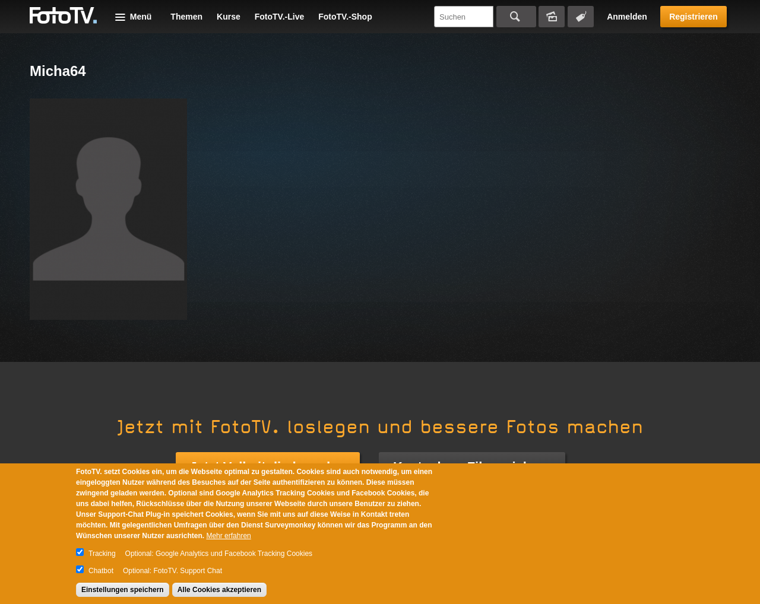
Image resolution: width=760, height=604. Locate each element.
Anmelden (627, 16)
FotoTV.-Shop (345, 16)
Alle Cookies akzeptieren (219, 590)
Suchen (516, 16)
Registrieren (693, 16)
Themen (186, 16)
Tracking (102, 553)
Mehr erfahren (228, 536)
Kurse (228, 16)
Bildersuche (552, 16)
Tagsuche (581, 16)
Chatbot (100, 571)
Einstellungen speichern (122, 590)
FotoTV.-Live (280, 16)
